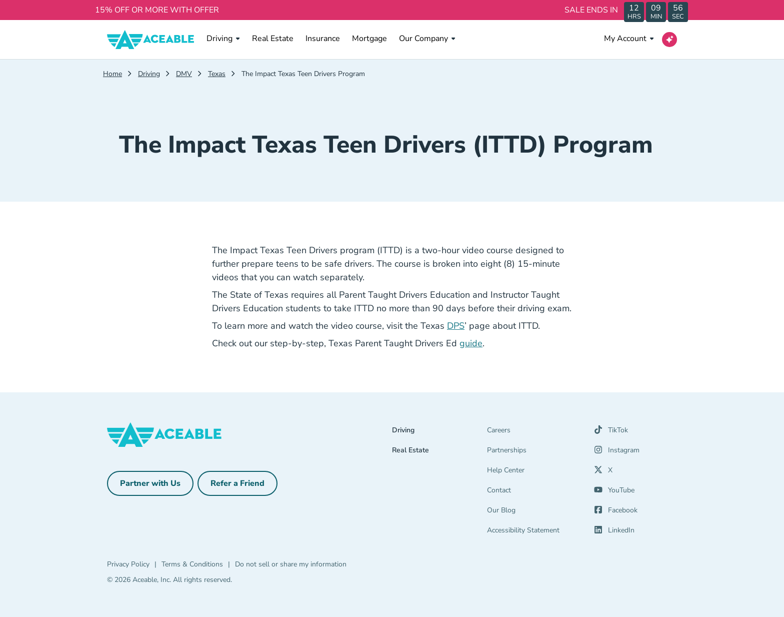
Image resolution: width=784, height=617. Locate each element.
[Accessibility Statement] (534, 532)
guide (471, 343)
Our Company (427, 39)
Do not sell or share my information (290, 564)
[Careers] (534, 432)
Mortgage (369, 38)
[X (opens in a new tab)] (603, 472)
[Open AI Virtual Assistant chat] (669, 39)
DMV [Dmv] (184, 74)
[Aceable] (150, 39)
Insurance (323, 38)
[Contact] (534, 492)
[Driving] (439, 432)
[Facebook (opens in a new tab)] (616, 512)
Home (112, 74)
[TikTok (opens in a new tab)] (611, 432)
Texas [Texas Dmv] (217, 74)
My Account (629, 39)
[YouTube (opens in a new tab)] (614, 492)
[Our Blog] (534, 512)
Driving (223, 39)
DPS (455, 326)
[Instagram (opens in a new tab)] (617, 452)
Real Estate (273, 38)
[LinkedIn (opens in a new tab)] (614, 532)
